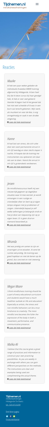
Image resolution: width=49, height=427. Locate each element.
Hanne (10, 138)
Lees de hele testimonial (19, 122)
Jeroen (10, 183)
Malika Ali (12, 344)
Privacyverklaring (12, 419)
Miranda (11, 241)
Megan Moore (14, 286)
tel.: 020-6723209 (13, 405)
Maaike (11, 81)
